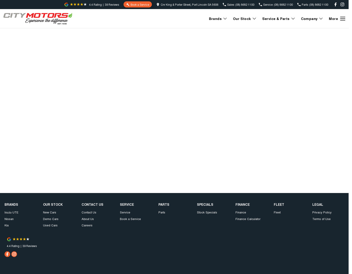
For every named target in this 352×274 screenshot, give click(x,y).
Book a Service (130, 219)
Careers (87, 225)
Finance (240, 212)
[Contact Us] (187, 4)
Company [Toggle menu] (312, 18)
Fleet (277, 212)
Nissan (9, 219)
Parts (161, 212)
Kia (7, 225)
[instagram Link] (342, 4)
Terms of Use (321, 219)
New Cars (49, 212)
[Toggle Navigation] (337, 18)
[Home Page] (37, 18)
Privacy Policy (322, 212)
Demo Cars (50, 219)
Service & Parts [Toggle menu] (278, 18)
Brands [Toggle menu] (218, 18)
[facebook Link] (335, 4)
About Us (88, 219)
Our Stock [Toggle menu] (245, 18)
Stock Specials (207, 212)
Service (125, 212)
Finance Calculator (247, 219)
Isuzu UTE (11, 212)
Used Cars (50, 225)
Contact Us (89, 212)
